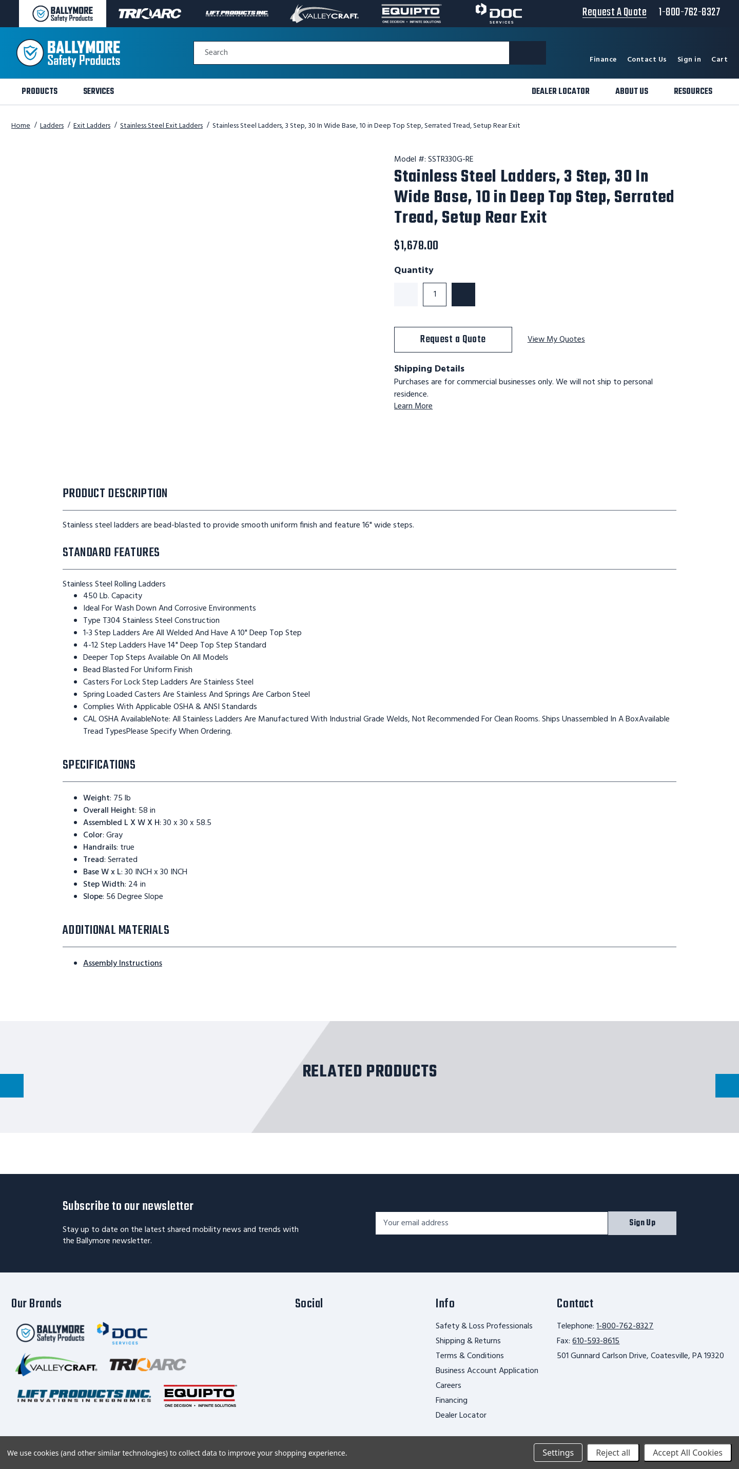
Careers (448, 1386)
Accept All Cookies (688, 1452)
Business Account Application (487, 1371)
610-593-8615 (595, 1341)
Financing (452, 1400)
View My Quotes (557, 340)
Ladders (52, 126)
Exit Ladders (91, 126)
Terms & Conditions (470, 1356)
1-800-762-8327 (624, 1326)
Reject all (613, 1452)
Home (20, 126)
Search (216, 53)
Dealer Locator (461, 1415)
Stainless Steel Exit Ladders (161, 126)
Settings (558, 1452)
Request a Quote (453, 339)
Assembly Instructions (122, 963)
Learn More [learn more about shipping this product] (413, 406)
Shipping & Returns (468, 1341)
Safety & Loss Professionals (484, 1326)
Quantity (414, 271)
